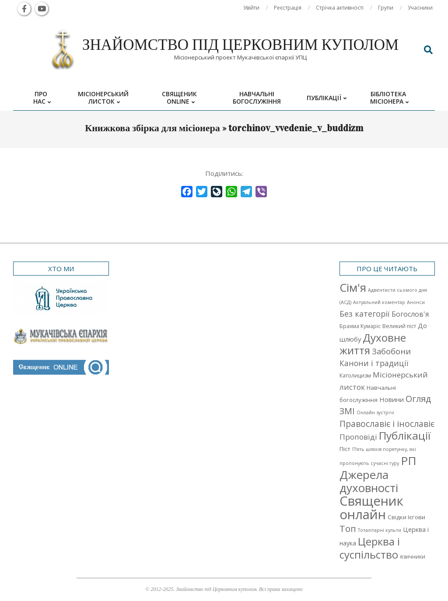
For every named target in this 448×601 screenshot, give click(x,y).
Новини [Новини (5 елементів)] (391, 399)
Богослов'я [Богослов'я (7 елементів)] (410, 314)
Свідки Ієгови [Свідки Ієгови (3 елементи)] (406, 517)
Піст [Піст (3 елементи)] (345, 449)
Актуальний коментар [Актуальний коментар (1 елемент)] (379, 302)
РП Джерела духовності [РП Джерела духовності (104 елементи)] (378, 474)
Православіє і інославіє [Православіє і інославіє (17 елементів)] (387, 424)
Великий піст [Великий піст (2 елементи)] (399, 326)
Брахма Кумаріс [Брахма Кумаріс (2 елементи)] (360, 326)
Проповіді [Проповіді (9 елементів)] (358, 437)
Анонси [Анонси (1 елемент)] (416, 302)
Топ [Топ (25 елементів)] (348, 528)
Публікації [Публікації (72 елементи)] (405, 435)
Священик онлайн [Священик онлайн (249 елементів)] (371, 507)
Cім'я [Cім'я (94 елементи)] (353, 287)
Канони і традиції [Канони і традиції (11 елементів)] (374, 363)
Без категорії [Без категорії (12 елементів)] (365, 313)
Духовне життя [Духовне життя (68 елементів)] (373, 343)
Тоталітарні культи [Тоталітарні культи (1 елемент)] (379, 530)
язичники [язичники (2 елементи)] (412, 556)
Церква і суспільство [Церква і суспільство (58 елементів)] (370, 548)
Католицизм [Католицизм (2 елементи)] (355, 375)
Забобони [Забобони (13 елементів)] (391, 351)
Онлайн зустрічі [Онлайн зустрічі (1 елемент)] (375, 412)
